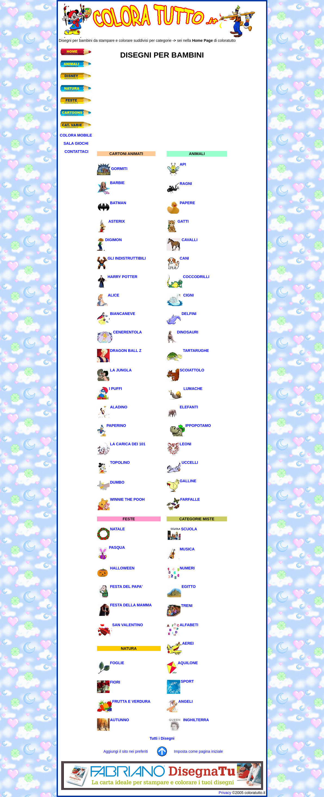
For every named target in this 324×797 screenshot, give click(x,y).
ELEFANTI (189, 407)
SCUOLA (189, 529)
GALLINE (188, 481)
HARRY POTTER (123, 277)
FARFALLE (190, 499)
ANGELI (185, 701)
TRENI (186, 605)
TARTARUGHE (196, 350)
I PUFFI (115, 388)
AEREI (188, 643)
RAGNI (186, 183)
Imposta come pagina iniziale (198, 751)
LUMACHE (192, 388)
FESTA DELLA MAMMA (131, 605)
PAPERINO (116, 425)
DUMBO (117, 482)
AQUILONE (188, 663)
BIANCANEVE (122, 313)
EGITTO (189, 586)
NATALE (117, 529)
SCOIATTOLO (192, 370)
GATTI (183, 221)
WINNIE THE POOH (127, 499)
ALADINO (118, 407)
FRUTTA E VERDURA (131, 701)
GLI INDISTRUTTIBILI (127, 258)
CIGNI (188, 295)
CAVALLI (190, 240)
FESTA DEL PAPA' (126, 586)
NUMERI (187, 568)
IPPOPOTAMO (198, 425)
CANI (184, 258)
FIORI (115, 682)
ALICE (113, 295)
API (183, 164)
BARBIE (117, 183)
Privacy (225, 792)
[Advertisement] (158, 45)
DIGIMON (113, 240)
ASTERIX (116, 221)
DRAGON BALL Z (126, 350)
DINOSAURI (187, 332)
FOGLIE (117, 663)
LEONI (185, 444)
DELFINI (189, 313)
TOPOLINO (120, 462)
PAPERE (187, 203)
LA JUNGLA (121, 370)
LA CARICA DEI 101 (127, 444)
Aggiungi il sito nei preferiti (125, 751)
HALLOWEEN (122, 568)
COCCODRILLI (196, 277)
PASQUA (117, 547)
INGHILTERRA (196, 720)
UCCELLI (190, 462)
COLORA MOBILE (76, 135)
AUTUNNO (119, 720)
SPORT (187, 681)
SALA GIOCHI (76, 143)
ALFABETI (189, 625)
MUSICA (187, 549)
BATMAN (118, 203)
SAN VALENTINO (127, 625)
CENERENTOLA (127, 332)
